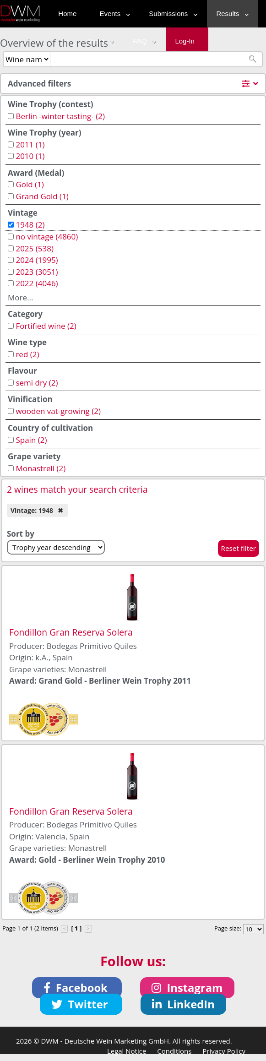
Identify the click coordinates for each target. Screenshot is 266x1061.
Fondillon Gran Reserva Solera (71, 632)
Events (112, 13)
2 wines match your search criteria (77, 489)
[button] (77, 987)
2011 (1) (30, 144)
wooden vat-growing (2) (58, 411)
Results (230, 13)
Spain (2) (31, 440)
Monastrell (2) (40, 468)
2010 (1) (30, 156)
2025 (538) (35, 248)
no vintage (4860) (47, 236)
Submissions (171, 13)
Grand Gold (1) (42, 196)
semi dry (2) (37, 382)
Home (67, 13)
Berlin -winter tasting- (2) (60, 116)
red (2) (27, 354)
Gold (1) (29, 184)
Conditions (174, 1051)
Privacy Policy (223, 1051)
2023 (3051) (37, 272)
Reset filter (238, 548)
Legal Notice (126, 1051)
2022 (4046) (37, 283)
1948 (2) (30, 224)
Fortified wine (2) (46, 326)
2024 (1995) (37, 260)
